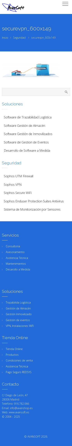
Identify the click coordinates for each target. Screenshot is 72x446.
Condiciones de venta (19, 360)
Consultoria (13, 246)
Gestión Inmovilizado (19, 314)
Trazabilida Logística (18, 302)
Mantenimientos (16, 263)
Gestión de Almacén (18, 308)
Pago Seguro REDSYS (18, 372)
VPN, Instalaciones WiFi (20, 326)
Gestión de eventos (18, 320)
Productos (12, 354)
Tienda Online (14, 349)
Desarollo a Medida (18, 269)
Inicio (5, 37)
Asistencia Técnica (17, 258)
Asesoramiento (15, 252)
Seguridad (19, 37)
